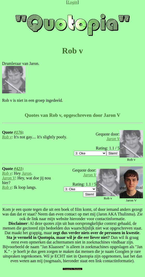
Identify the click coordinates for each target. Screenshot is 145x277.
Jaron (26, 173)
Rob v (7, 137)
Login (72, 2)
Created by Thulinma (72, 269)
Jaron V (113, 139)
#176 (18, 132)
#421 (18, 168)
